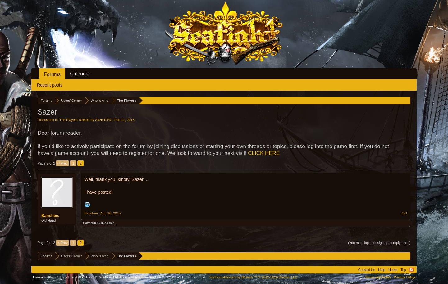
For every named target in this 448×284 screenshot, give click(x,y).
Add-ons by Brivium (253, 277)
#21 (404, 213)
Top (403, 270)
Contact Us (366, 270)
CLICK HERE (264, 153)
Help (381, 270)
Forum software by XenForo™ (163, 277)
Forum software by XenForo (76, 277)
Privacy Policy (404, 277)
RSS (411, 270)
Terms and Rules (378, 277)
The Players (68, 120)
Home (392, 270)
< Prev (62, 163)
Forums (52, 74)
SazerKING (103, 120)
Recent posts (49, 85)
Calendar (80, 73)
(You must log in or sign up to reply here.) (379, 243)
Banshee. (50, 215)
